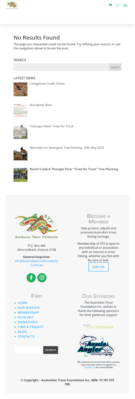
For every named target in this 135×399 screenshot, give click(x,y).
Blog (22, 332)
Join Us (99, 266)
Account (26, 317)
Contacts (26, 337)
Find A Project (30, 327)
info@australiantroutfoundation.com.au (36, 263)
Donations (28, 322)
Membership (28, 312)
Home (23, 303)
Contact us (90, 367)
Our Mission (29, 308)
